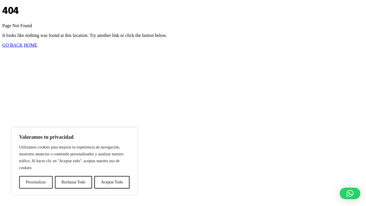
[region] (74, 161)
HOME (30, 45)
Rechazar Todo (73, 182)
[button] (350, 193)
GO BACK (12, 45)
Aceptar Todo (112, 182)
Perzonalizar (36, 182)
